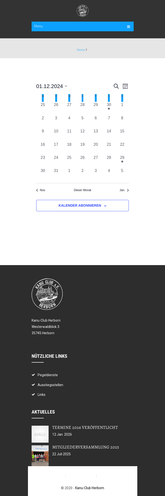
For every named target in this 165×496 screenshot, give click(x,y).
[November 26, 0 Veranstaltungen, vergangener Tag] (55, 108)
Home (81, 50)
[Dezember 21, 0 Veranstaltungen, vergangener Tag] (108, 148)
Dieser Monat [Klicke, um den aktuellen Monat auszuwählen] (82, 190)
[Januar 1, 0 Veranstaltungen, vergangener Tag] (69, 174)
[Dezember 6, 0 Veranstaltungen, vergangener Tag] (95, 121)
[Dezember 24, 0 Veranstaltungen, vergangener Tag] (55, 161)
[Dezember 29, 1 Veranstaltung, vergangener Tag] (122, 161)
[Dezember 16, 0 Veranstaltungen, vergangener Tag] (42, 148)
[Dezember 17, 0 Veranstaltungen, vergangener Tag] (55, 148)
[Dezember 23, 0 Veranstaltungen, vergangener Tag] (42, 161)
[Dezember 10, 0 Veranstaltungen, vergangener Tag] (55, 134)
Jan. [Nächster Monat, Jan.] (124, 190)
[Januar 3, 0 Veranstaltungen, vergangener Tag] (95, 174)
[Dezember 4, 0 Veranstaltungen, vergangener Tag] (69, 121)
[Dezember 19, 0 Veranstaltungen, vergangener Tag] (82, 148)
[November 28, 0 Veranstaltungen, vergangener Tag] (82, 108)
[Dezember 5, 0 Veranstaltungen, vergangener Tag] (82, 121)
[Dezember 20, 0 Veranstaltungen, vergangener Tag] (95, 148)
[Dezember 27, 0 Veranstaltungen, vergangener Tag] (95, 161)
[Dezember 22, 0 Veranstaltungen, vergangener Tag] (122, 148)
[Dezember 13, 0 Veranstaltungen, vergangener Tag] (95, 134)
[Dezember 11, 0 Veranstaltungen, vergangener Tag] (69, 134)
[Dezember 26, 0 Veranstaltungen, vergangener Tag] (82, 161)
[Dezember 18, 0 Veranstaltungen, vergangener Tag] (69, 148)
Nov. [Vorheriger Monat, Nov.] (41, 190)
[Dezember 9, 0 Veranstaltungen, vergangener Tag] (42, 134)
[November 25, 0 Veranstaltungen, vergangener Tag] (42, 108)
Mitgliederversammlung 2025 (85, 447)
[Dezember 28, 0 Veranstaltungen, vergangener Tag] (108, 161)
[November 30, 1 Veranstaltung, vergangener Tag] (108, 108)
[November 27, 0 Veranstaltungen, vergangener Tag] (69, 108)
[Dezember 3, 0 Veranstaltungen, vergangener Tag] (55, 121)
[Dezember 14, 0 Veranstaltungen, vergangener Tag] (108, 134)
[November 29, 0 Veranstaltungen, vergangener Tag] (95, 108)
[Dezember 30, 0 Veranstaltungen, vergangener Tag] (42, 174)
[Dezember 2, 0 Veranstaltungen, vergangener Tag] (42, 121)
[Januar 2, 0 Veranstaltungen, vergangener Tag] (82, 174)
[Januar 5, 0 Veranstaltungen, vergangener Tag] (122, 174)
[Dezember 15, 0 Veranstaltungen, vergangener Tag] (122, 134)
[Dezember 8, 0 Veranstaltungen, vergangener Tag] (122, 121)
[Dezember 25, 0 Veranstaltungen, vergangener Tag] (69, 161)
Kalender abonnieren (80, 205)
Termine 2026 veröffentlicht (85, 427)
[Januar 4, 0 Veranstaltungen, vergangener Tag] (108, 174)
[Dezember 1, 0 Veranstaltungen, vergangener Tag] (122, 108)
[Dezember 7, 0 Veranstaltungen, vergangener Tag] (108, 121)
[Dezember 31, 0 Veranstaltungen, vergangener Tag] (55, 174)
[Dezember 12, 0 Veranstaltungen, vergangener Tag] (82, 134)
